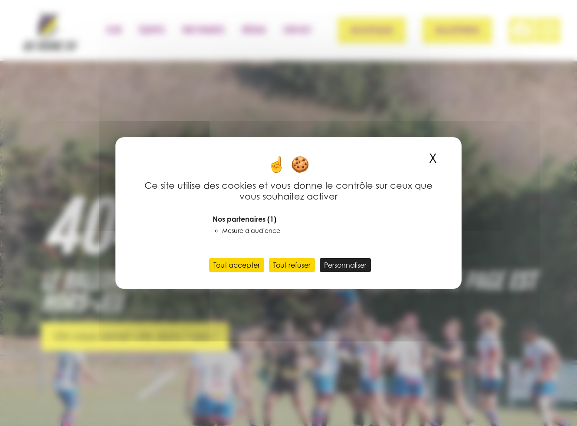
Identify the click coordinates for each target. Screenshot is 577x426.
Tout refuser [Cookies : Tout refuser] (292, 265)
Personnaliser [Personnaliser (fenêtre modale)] (345, 265)
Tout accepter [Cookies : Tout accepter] (236, 265)
